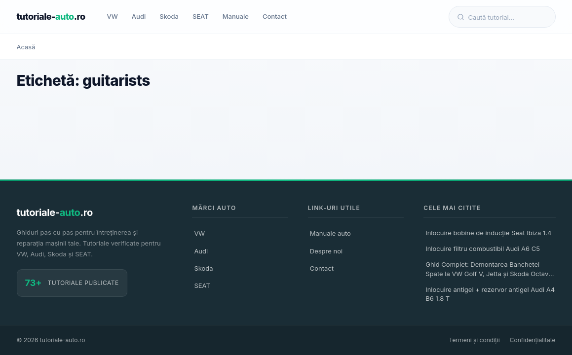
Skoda (169, 16)
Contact (275, 16)
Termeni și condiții (474, 340)
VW (112, 16)
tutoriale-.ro (51, 16)
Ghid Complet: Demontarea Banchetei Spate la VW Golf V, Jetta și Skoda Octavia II (489, 270)
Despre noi (326, 251)
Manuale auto (330, 233)
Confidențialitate (533, 340)
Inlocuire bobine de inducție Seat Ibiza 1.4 (488, 233)
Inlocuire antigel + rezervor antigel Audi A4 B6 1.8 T (490, 293)
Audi (139, 16)
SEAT (200, 16)
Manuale (236, 16)
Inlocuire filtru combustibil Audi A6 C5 (482, 248)
